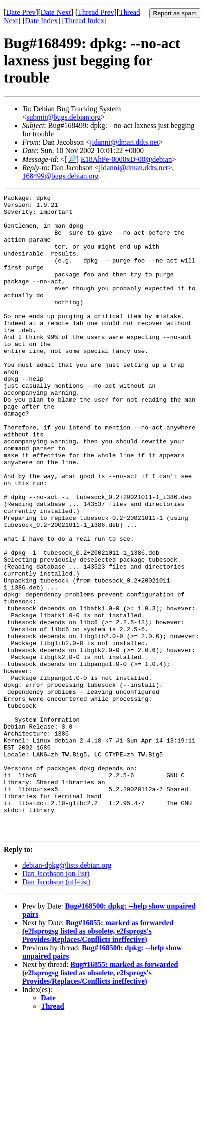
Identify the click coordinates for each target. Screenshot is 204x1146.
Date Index (41, 21)
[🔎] (71, 159)
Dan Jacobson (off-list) (56, 1010)
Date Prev (21, 12)
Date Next (56, 12)
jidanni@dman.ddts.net (124, 142)
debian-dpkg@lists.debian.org (66, 993)
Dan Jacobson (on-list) (55, 1001)
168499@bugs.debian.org (60, 176)
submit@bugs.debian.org (63, 117)
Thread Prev (95, 12)
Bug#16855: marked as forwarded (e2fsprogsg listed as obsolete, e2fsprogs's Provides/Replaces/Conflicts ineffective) (97, 1059)
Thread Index (84, 21)
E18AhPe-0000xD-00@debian (126, 159)
